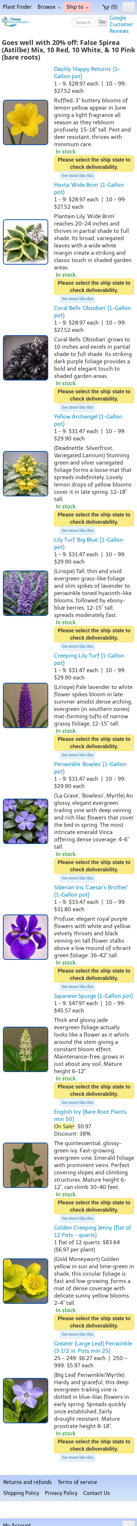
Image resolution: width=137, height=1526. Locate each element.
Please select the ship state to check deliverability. (94, 163)
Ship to (77, 7)
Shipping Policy (21, 1493)
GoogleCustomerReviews (121, 24)
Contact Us (96, 1493)
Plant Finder (17, 7)
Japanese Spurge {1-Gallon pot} (93, 996)
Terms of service (77, 1482)
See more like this (77, 175)
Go (102, 21)
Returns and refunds (27, 1482)
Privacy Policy (61, 1493)
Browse (49, 7)
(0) (109, 7)
